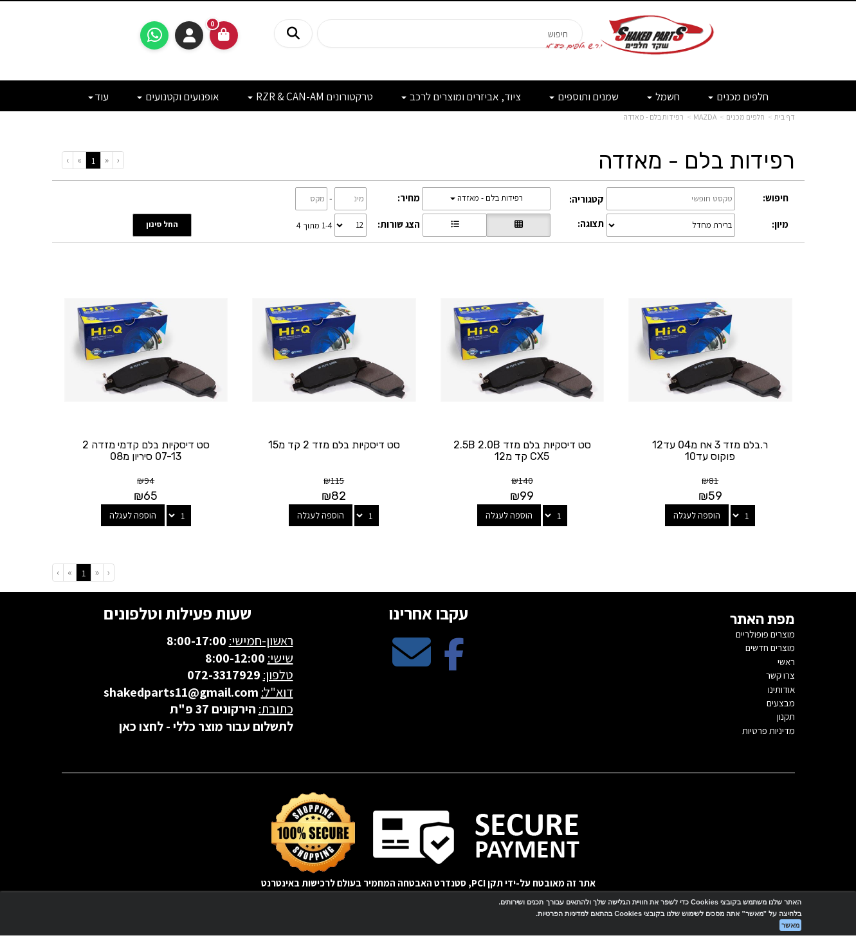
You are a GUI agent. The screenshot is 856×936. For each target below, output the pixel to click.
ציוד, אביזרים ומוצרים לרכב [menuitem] (461, 96)
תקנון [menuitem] (786, 716)
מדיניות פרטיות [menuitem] (768, 730)
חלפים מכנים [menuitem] (738, 96)
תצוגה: (591, 223)
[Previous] (106, 160)
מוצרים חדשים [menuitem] (770, 647)
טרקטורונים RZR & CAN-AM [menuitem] (310, 96)
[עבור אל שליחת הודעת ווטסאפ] (154, 35)
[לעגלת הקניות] (224, 35)
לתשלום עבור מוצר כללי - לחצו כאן (206, 726)
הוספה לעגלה (696, 515)
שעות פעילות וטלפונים (177, 613)
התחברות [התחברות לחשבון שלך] (189, 35)
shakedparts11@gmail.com (181, 692)
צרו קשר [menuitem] (780, 675)
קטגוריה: (586, 199)
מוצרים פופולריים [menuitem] (765, 634)
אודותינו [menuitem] (781, 689)
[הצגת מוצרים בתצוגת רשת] (518, 225)
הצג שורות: (399, 224)
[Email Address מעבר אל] (411, 663)
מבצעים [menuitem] (781, 703)
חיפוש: (775, 198)
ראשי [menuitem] (786, 662)
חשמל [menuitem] (663, 96)
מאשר (790, 925)
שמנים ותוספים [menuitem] (584, 96)
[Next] (79, 160)
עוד (98, 96)
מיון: (780, 224)
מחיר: (408, 198)
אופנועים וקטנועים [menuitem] (178, 96)
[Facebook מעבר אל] (454, 663)
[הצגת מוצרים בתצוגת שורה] (455, 225)
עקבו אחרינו (428, 613)
